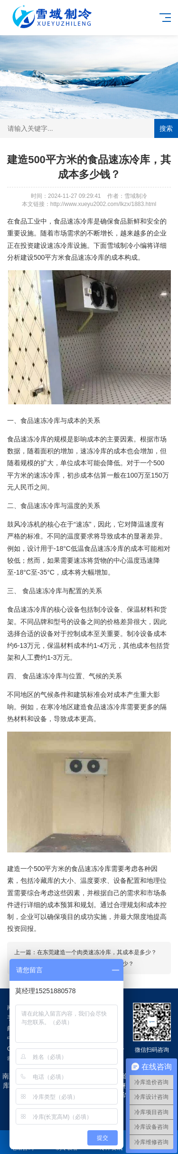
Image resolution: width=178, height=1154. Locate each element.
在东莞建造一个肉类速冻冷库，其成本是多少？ (97, 952)
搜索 (166, 128)
